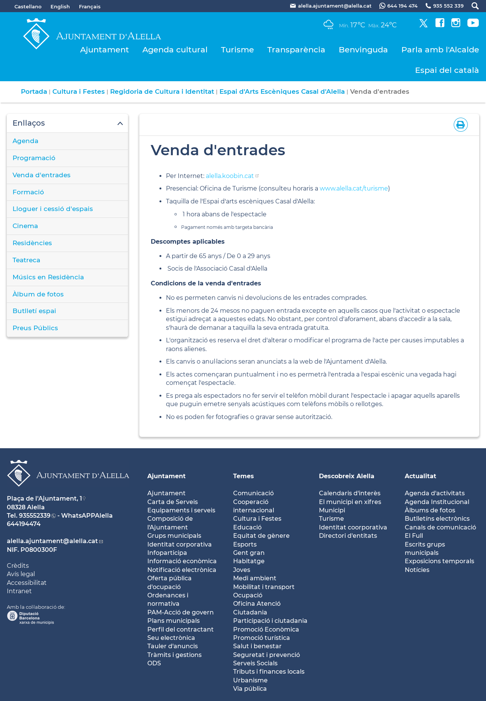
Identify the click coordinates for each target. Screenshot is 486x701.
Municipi (332, 510)
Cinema (25, 226)
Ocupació (247, 595)
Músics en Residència (48, 277)
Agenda (25, 141)
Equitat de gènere (261, 535)
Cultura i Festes (78, 91)
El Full (414, 535)
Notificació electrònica (181, 569)
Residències (32, 243)
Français (90, 6)
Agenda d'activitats (435, 493)
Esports (245, 544)
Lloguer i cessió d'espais (53, 209)
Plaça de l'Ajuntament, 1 (44, 498)
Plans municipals (173, 620)
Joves (241, 569)
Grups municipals (174, 535)
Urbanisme (250, 680)
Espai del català (447, 70)
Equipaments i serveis (181, 510)
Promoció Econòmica (266, 629)
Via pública (250, 688)
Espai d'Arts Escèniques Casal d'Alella (282, 91)
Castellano (27, 6)
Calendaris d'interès (349, 493)
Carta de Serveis (172, 502)
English (60, 6)
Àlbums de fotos (430, 510)
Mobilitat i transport (264, 587)
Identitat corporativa (179, 544)
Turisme (237, 49)
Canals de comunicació (440, 527)
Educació (247, 527)
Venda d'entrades (42, 175)
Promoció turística (261, 637)
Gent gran (249, 552)
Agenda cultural (175, 49)
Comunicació (253, 493)
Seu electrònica (171, 637)
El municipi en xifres (350, 502)
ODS (154, 663)
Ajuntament (104, 49)
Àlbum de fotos (38, 294)
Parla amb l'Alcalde (440, 49)
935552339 (34, 515)
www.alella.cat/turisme (354, 188)
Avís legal (21, 574)
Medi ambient (254, 578)
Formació (28, 192)
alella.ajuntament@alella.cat (52, 541)
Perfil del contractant (180, 629)
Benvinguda (363, 49)
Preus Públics (35, 328)
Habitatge (249, 561)
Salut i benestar (257, 646)
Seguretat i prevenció (266, 654)
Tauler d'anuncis (172, 646)
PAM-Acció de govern (180, 612)
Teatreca (26, 260)
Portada (34, 91)
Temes (243, 476)
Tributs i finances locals (269, 671)
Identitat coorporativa (353, 527)
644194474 (24, 524)
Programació (34, 158)
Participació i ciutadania (270, 620)
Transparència (296, 49)
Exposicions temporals (439, 561)
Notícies (417, 569)
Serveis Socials (255, 663)
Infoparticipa (167, 552)
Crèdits (18, 565)
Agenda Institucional (437, 502)
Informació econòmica (182, 561)
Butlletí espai (34, 311)
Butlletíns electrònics (437, 518)
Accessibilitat (27, 582)
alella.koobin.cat (230, 176)
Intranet (19, 591)
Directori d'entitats (348, 535)
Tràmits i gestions (174, 654)
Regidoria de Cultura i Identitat (162, 91)
